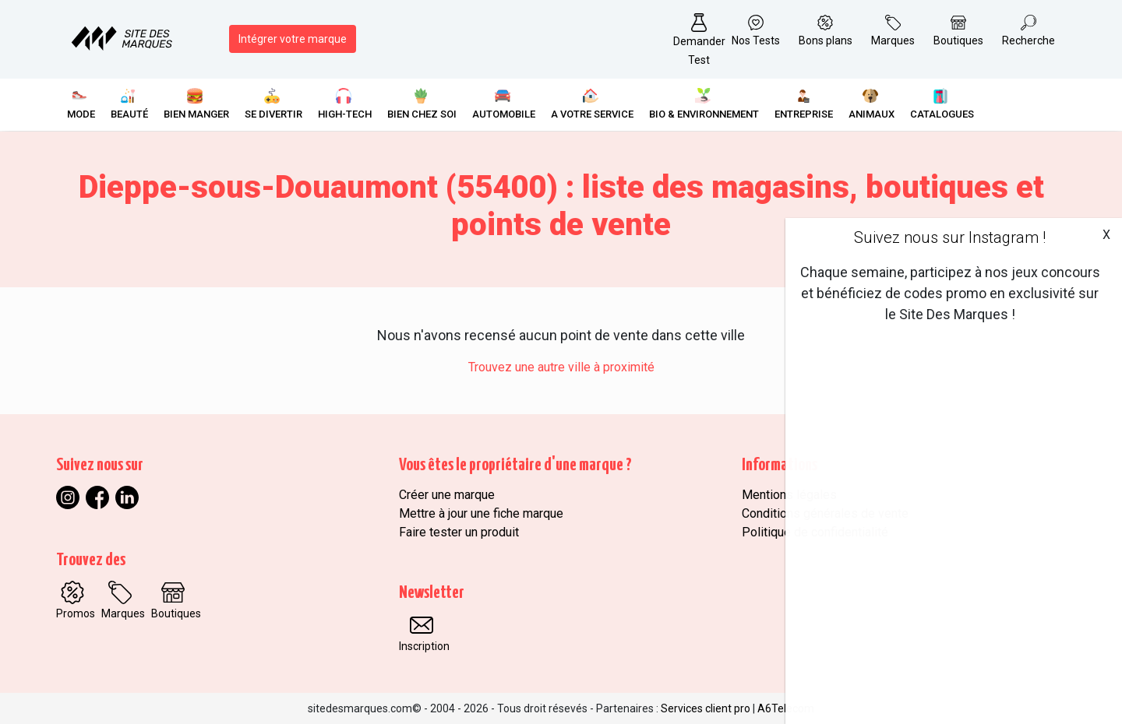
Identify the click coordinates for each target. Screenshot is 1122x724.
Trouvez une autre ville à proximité (561, 367)
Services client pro (705, 708)
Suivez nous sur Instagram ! (950, 237)
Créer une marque (447, 494)
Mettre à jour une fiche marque (481, 513)
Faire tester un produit (459, 532)
